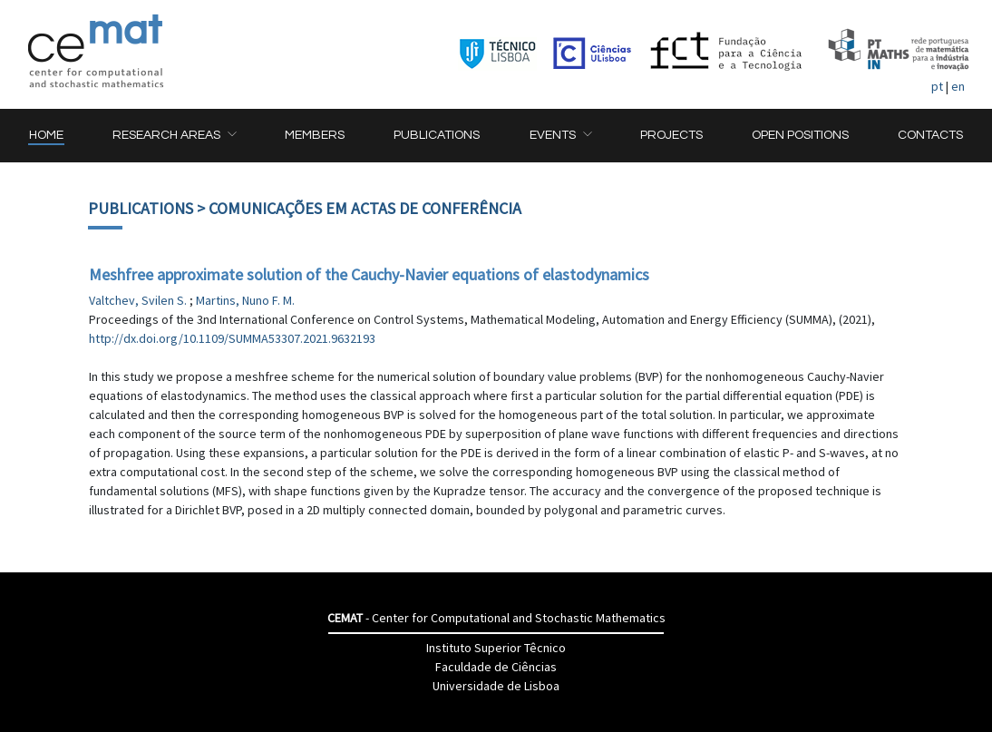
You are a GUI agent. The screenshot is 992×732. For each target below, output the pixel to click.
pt (937, 86)
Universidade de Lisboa (496, 686)
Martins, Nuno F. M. (245, 300)
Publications (140, 208)
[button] (174, 135)
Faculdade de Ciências (496, 667)
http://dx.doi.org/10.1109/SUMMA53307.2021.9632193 (232, 338)
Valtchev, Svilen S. (139, 300)
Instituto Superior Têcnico (496, 647)
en (958, 86)
